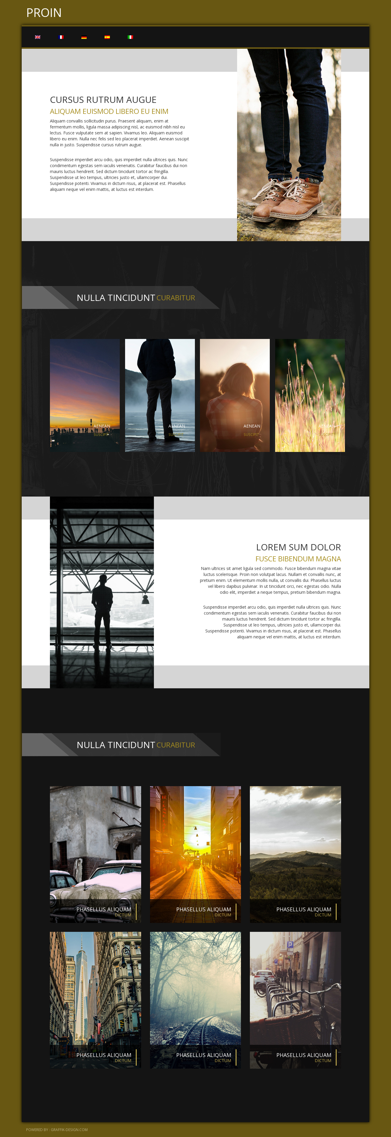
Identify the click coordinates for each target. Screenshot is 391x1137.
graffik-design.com (69, 1129)
